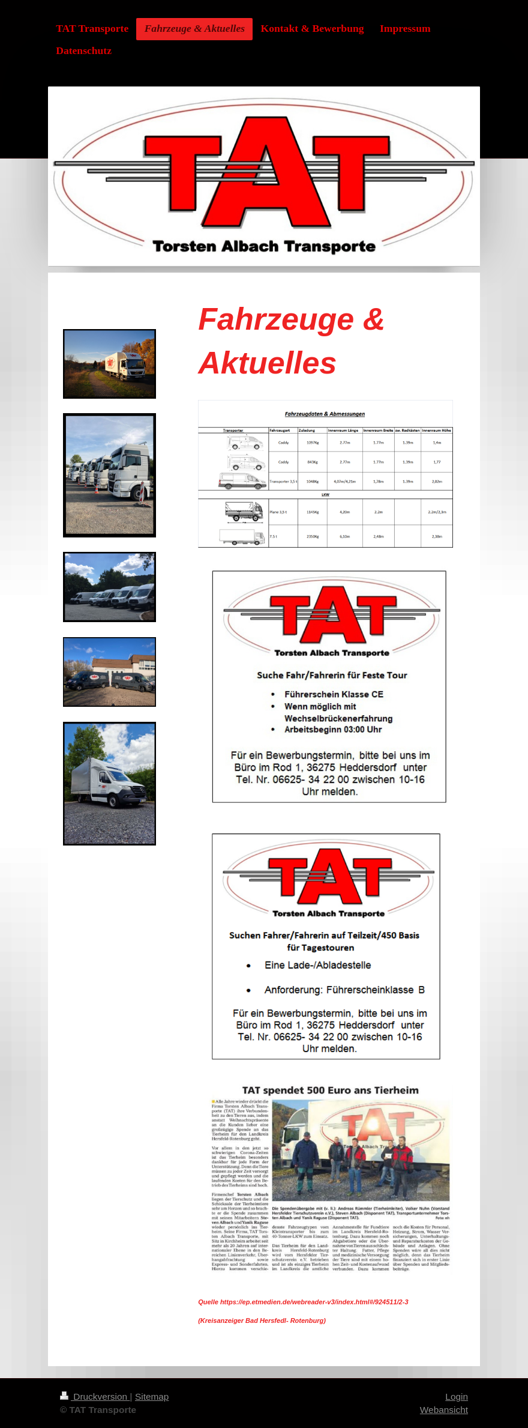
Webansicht (444, 1410)
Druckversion (95, 1396)
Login (456, 1396)
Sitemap (152, 1396)
